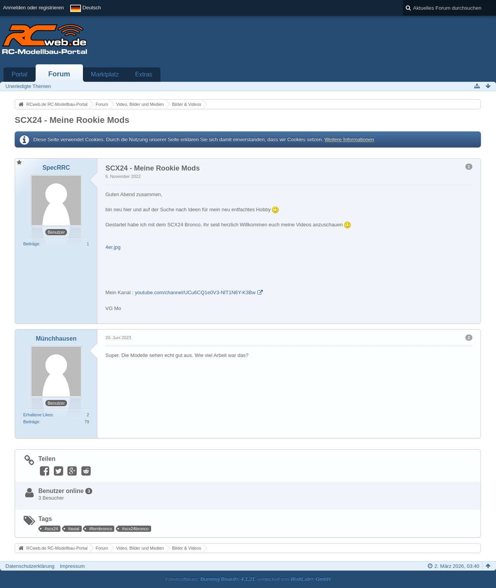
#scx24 (51, 528)
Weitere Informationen (349, 139)
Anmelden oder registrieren (33, 7)
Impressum (72, 566)
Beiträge (31, 243)
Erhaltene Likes (38, 414)
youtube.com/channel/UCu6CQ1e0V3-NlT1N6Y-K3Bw (195, 292)
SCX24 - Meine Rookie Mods (72, 120)
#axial (73, 528)
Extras (143, 74)
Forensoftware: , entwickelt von (248, 579)
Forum (59, 74)
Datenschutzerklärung (29, 566)
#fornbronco (100, 528)
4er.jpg (113, 247)
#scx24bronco (135, 528)
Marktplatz (105, 74)
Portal (20, 74)
